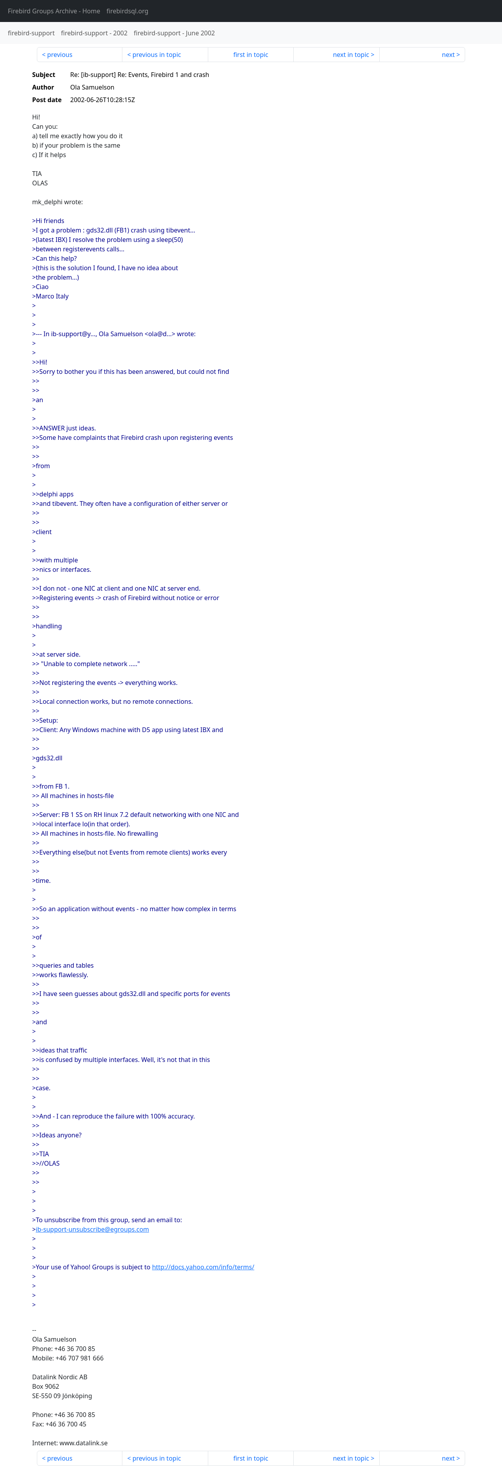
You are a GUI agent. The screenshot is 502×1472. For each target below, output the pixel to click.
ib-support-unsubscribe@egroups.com (92, 1229)
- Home (54, 11)
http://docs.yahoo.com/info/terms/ (203, 1267)
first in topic (250, 54)
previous (59, 54)
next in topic (351, 54)
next (448, 54)
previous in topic (157, 54)
